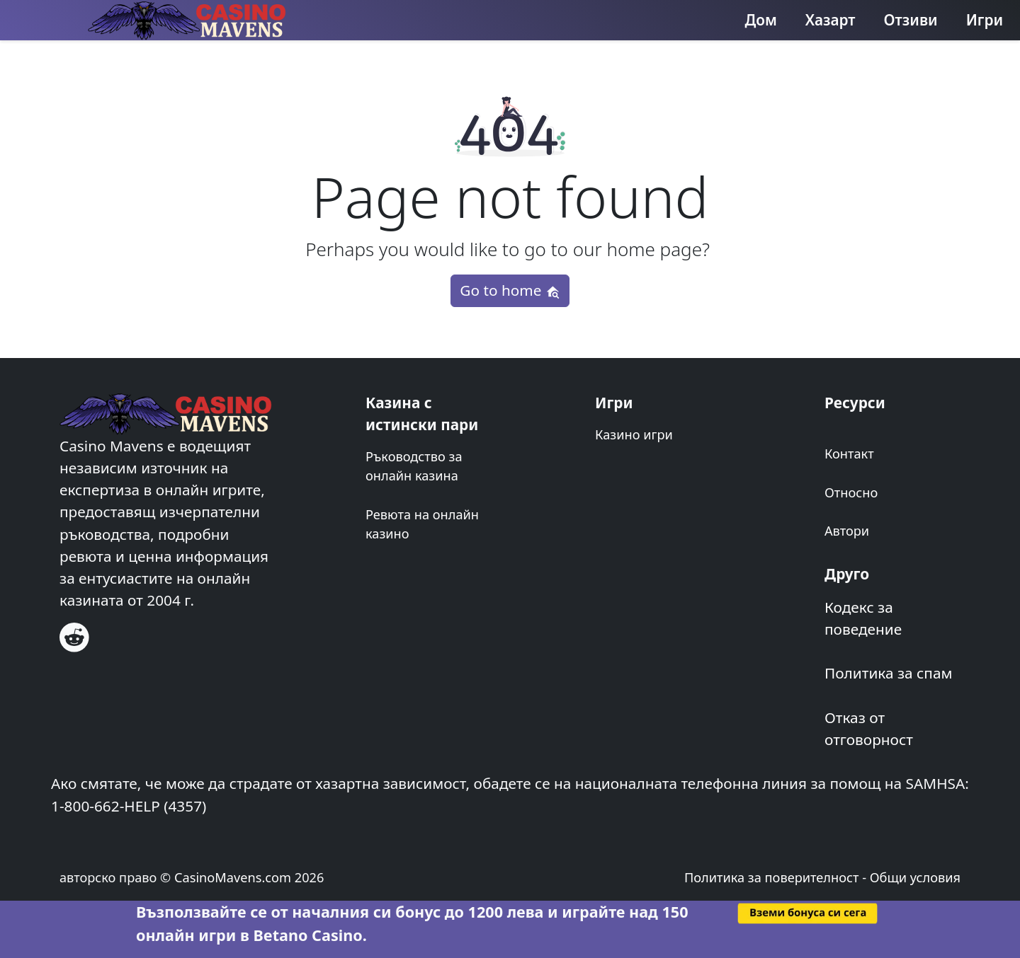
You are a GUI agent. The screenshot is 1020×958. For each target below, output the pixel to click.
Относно (851, 492)
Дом (761, 20)
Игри (984, 20)
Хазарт (830, 20)
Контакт (849, 453)
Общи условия (915, 877)
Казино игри (634, 434)
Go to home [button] (510, 290)
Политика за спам (888, 673)
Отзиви (911, 20)
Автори (846, 530)
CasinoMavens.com (232, 877)
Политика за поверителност (771, 877)
